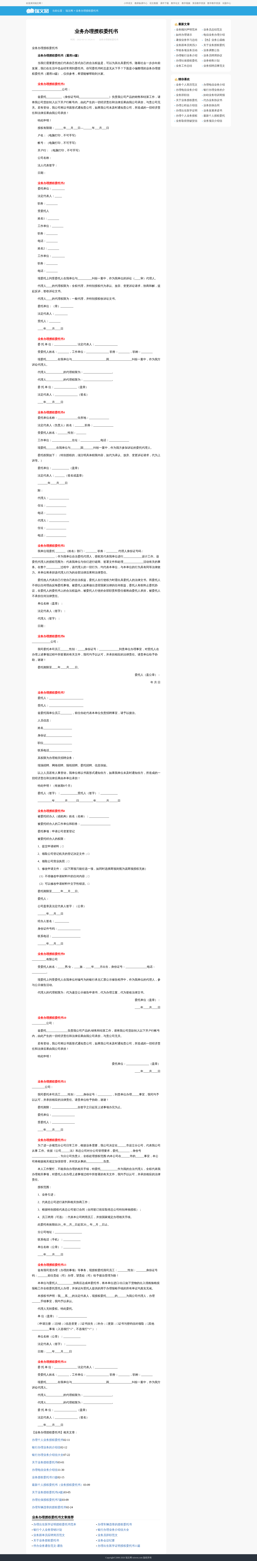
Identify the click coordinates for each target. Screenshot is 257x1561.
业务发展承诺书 (212, 110)
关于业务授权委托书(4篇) (48, 1492)
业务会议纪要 (106, 1540)
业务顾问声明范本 (186, 29)
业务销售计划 (211, 60)
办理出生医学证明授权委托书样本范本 (187, 111)
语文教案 (154, 3)
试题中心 (226, 3)
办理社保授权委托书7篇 (47, 1499)
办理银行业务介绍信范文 (186, 56)
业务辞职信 (182, 95)
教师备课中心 (141, 3)
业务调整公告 (211, 50)
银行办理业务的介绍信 (46, 1447)
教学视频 (186, 3)
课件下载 (164, 3)
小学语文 (128, 3)
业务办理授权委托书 (87, 11)
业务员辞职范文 (108, 1535)
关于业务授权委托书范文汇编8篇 (186, 101)
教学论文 (175, 3)
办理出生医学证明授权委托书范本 (54, 1524)
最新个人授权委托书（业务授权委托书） (57, 1484)
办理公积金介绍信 (186, 105)
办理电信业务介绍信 (45, 1469)
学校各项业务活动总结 (186, 51)
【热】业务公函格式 (213, 40)
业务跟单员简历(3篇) (186, 46)
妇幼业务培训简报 (214, 95)
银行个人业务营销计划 (47, 1529)
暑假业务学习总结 (186, 40)
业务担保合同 (211, 105)
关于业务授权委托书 (45, 1462)
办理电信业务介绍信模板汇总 (186, 90)
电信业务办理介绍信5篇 (213, 35)
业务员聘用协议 (212, 55)
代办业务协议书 (212, 100)
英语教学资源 (198, 3)
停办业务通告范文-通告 (48, 1545)
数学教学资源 (213, 3)
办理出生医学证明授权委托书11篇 (119, 1545)
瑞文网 (69, 11)
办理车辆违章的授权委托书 (49, 1507)
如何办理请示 (184, 34)
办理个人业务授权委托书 (47, 1439)
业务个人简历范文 (186, 84)
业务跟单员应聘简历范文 (49, 1535)
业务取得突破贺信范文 (186, 121)
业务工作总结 (184, 65)
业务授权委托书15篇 (45, 1477)
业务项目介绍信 (212, 120)
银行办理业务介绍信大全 (47, 1454)
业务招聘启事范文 (214, 65)
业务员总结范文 (212, 29)
